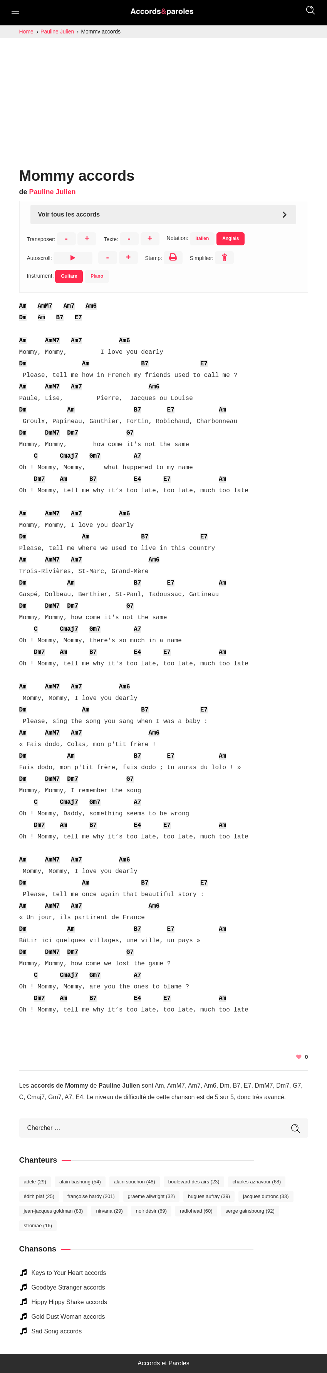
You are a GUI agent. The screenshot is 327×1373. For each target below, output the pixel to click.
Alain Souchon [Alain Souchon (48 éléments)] (134, 1182)
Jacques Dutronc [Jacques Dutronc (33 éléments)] (266, 1196)
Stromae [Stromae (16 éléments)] (38, 1225)
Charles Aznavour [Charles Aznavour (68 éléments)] (257, 1182)
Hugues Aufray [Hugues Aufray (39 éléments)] (209, 1196)
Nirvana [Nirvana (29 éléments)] (109, 1211)
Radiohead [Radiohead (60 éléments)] (196, 1211)
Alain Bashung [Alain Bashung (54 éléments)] (80, 1182)
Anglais (230, 238)
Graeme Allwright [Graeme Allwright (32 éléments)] (151, 1196)
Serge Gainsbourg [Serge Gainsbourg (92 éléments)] (250, 1211)
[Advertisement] (163, 95)
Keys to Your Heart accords (69, 1273)
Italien (202, 238)
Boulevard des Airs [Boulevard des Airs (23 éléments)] (194, 1182)
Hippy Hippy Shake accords (69, 1302)
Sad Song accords (57, 1331)
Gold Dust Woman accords (68, 1316)
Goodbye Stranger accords (68, 1287)
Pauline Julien (52, 192)
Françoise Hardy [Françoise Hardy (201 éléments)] (91, 1196)
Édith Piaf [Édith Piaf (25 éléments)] (39, 1196)
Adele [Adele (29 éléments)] (35, 1182)
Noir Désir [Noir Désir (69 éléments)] (151, 1211)
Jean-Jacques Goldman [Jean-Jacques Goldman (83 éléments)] (53, 1211)
